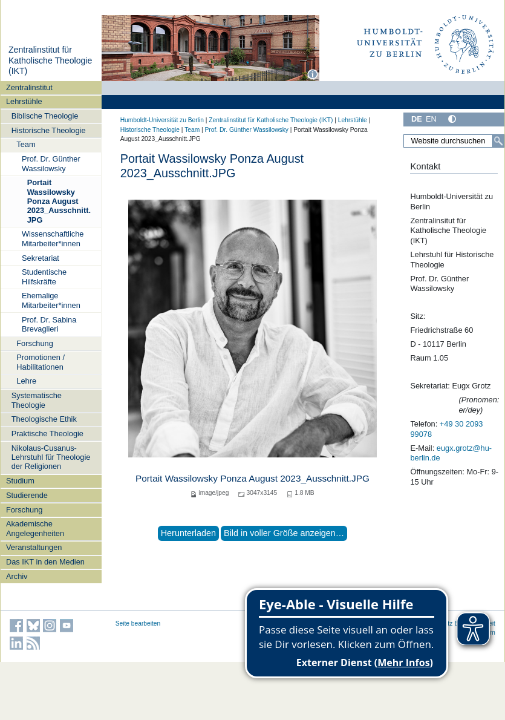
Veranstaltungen (34, 547)
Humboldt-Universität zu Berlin (162, 120)
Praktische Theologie (47, 433)
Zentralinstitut (29, 87)
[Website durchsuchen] (453, 141)
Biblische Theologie (45, 115)
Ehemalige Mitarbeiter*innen (51, 300)
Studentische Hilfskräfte (44, 276)
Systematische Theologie (36, 400)
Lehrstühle (24, 101)
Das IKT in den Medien (45, 561)
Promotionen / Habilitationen (40, 362)
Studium (20, 480)
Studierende (27, 495)
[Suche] (498, 141)
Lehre (26, 380)
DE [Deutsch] (416, 118)
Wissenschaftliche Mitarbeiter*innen (52, 238)
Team (25, 144)
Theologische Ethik (44, 419)
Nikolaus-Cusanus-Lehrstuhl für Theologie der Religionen (51, 457)
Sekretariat (40, 258)
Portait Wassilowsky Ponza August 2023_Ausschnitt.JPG (59, 201)
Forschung (34, 343)
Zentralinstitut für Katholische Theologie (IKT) (50, 60)
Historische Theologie (48, 130)
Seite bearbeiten (138, 623)
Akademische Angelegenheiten (35, 528)
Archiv (17, 576)
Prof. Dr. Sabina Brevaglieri (49, 324)
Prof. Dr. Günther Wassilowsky (51, 163)
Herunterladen (188, 533)
